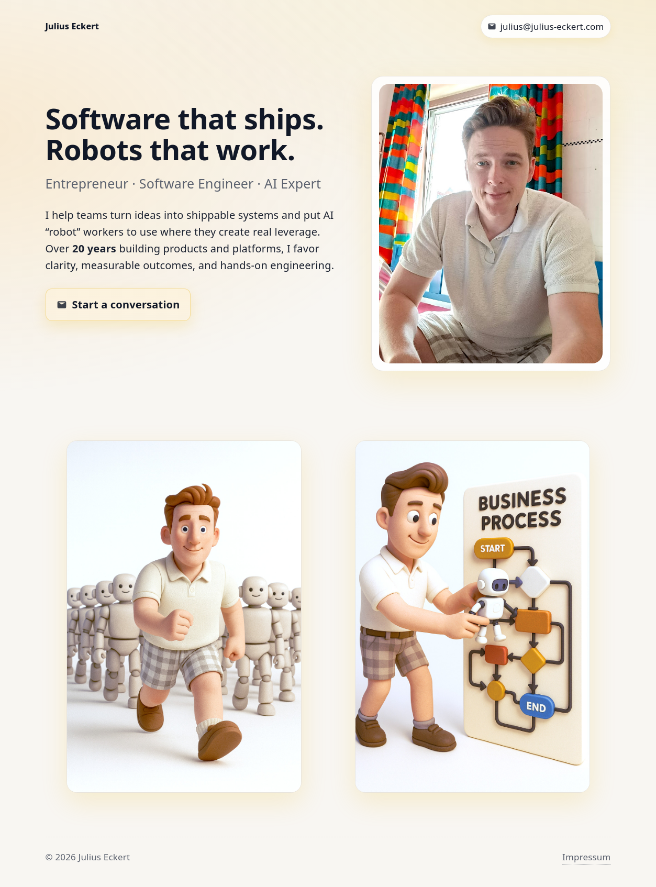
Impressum (586, 857)
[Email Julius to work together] (118, 305)
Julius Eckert (72, 26)
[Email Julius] (546, 26)
